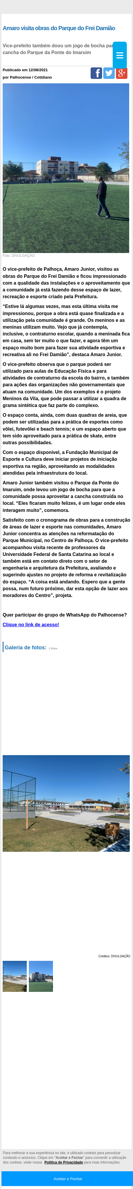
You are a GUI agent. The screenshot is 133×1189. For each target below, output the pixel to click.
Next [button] (123, 803)
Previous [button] (10, 803)
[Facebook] (96, 73)
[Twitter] (109, 73)
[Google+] (121, 73)
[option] (65, 803)
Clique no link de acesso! (31, 624)
